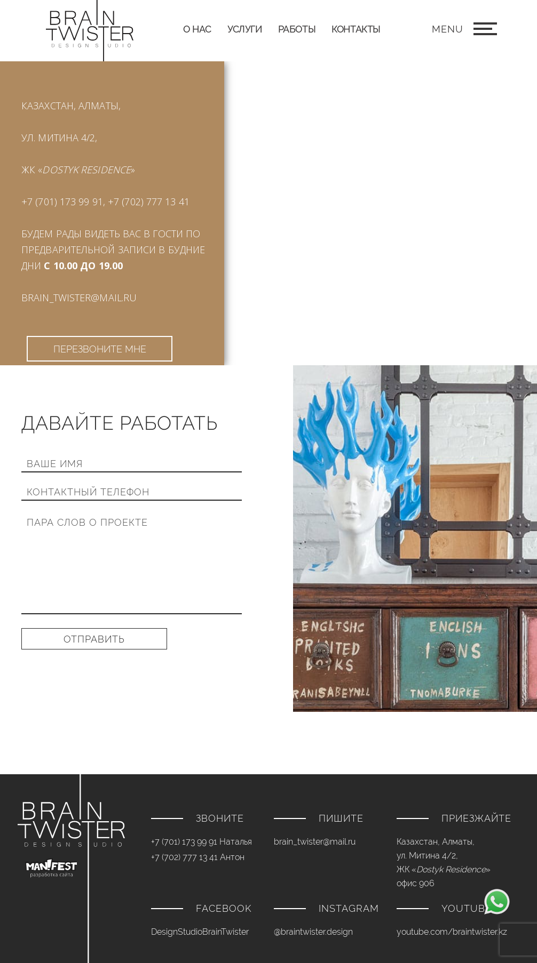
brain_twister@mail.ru (79, 297)
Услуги (244, 29)
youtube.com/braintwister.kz (452, 932)
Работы (297, 29)
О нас (197, 29)
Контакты (356, 29)
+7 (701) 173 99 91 (62, 201)
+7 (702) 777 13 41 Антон (197, 857)
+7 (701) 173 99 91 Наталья (201, 842)
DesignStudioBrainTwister (200, 932)
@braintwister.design (313, 932)
